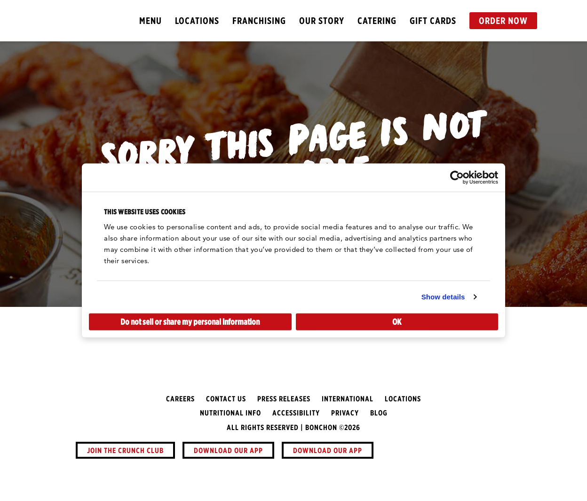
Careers (180, 398)
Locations (197, 20)
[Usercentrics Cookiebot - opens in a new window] (457, 178)
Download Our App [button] (228, 450)
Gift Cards (433, 20)
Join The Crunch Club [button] (125, 450)
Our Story (321, 20)
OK (396, 321)
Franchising (259, 20)
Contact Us (226, 398)
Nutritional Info (230, 412)
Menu (150, 20)
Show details (443, 297)
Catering (377, 20)
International (347, 398)
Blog (379, 412)
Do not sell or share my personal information (190, 321)
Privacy (345, 412)
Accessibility (296, 412)
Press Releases (283, 398)
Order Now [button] (503, 20)
